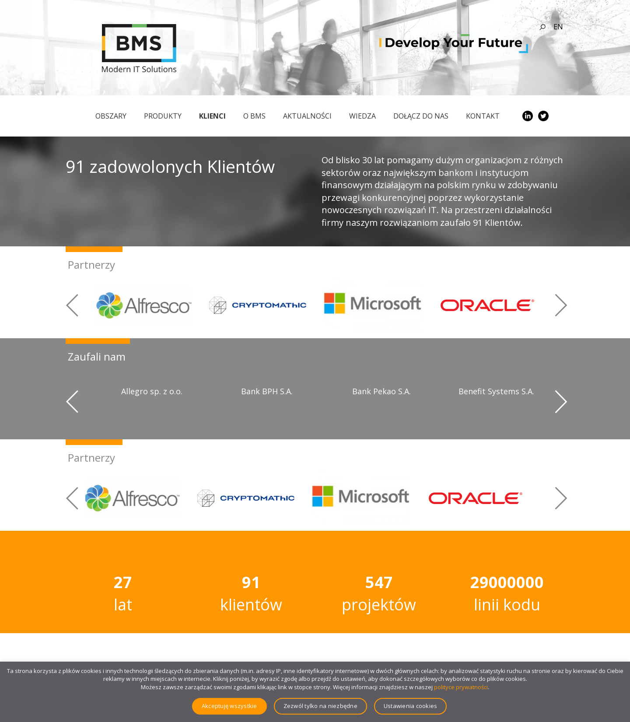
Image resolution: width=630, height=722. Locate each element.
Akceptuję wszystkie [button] (229, 706)
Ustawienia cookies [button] (411, 706)
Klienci (212, 116)
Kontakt (483, 116)
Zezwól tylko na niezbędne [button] (320, 706)
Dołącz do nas (420, 116)
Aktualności (307, 116)
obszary (110, 116)
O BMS (254, 116)
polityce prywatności (461, 687)
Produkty (163, 116)
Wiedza (362, 116)
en (558, 27)
